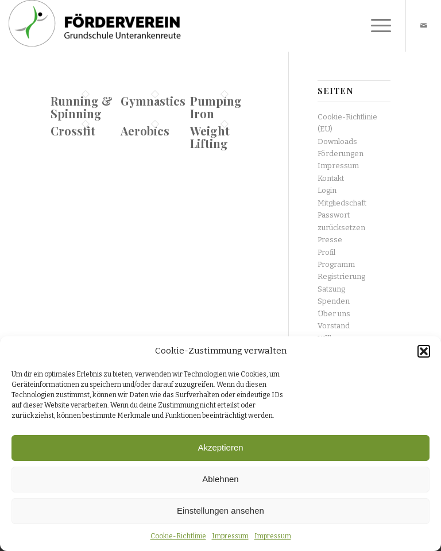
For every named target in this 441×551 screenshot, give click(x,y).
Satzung (331, 289)
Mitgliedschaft (342, 203)
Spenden (334, 301)
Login (327, 190)
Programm (336, 264)
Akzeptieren (220, 447)
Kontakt (331, 178)
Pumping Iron (216, 107)
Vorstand (334, 325)
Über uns (334, 313)
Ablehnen (220, 479)
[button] (424, 351)
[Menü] (375, 26)
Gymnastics (153, 100)
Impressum (230, 536)
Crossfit (73, 130)
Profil (326, 252)
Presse (330, 239)
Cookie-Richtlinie (178, 536)
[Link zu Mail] (423, 25)
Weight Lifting (210, 137)
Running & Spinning (82, 107)
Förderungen (340, 153)
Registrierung (341, 276)
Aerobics (145, 130)
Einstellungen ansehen (220, 510)
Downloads (337, 141)
